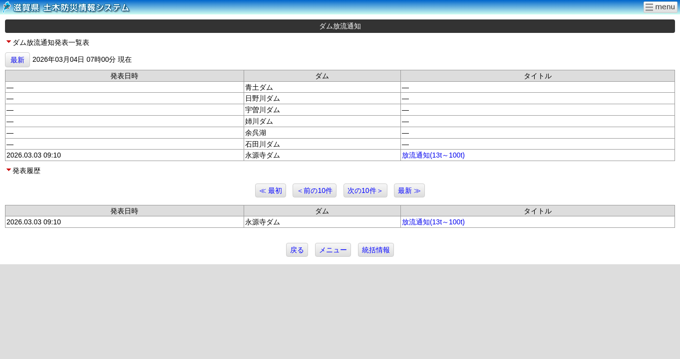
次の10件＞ (365, 190)
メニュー (333, 250)
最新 (17, 60)
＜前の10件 (315, 190)
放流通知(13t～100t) (433, 155)
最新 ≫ (409, 190)
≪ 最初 (270, 190)
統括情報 (376, 250)
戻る (297, 250)
